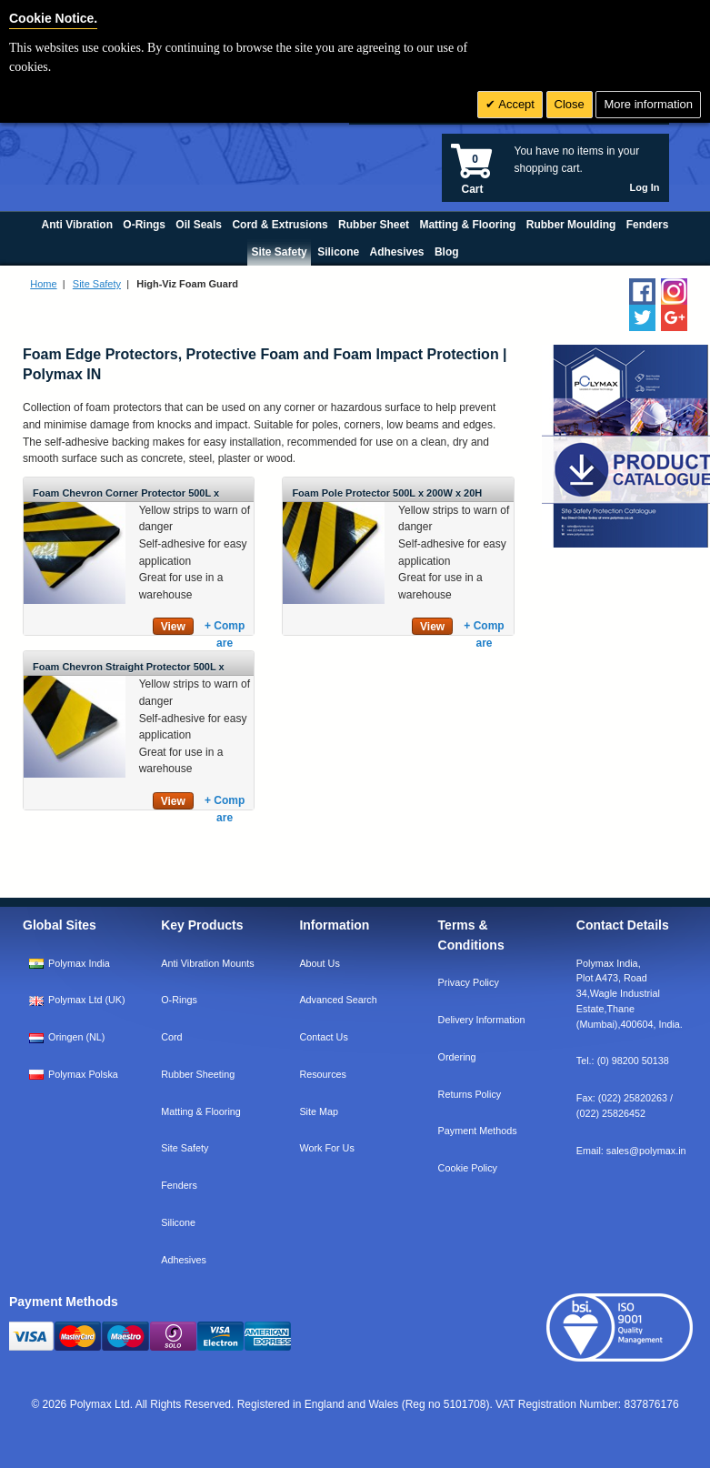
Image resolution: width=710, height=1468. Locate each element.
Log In (645, 187)
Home (43, 283)
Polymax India (79, 963)
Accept (515, 104)
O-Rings (179, 999)
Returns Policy (470, 1094)
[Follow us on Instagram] (674, 291)
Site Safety (97, 283)
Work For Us (326, 1147)
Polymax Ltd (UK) (86, 999)
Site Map (318, 1111)
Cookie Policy (467, 1167)
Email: (631, 1150)
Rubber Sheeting (198, 1074)
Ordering (457, 1056)
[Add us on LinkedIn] (674, 318)
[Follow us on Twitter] (642, 318)
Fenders (179, 1185)
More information (648, 104)
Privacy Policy (468, 982)
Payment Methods (477, 1130)
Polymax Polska (83, 1074)
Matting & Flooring (201, 1111)
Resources (322, 1074)
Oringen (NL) (76, 1036)
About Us (319, 963)
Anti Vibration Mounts (207, 963)
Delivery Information (481, 1019)
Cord (171, 1036)
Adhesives (183, 1259)
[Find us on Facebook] (642, 291)
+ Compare (225, 627)
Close (570, 104)
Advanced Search (337, 999)
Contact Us (323, 1036)
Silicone (178, 1222)
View (173, 626)
